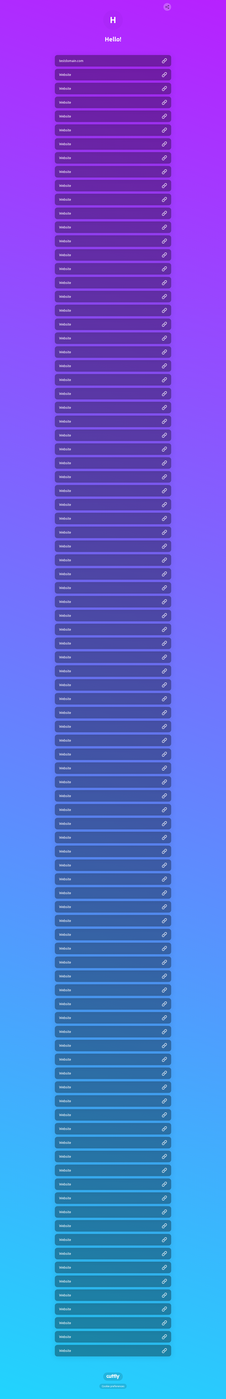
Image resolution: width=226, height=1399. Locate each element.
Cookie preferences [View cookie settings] (113, 1386)
